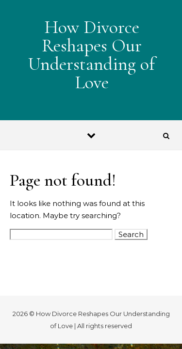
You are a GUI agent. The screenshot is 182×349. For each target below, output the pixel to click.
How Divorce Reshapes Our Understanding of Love (91, 55)
